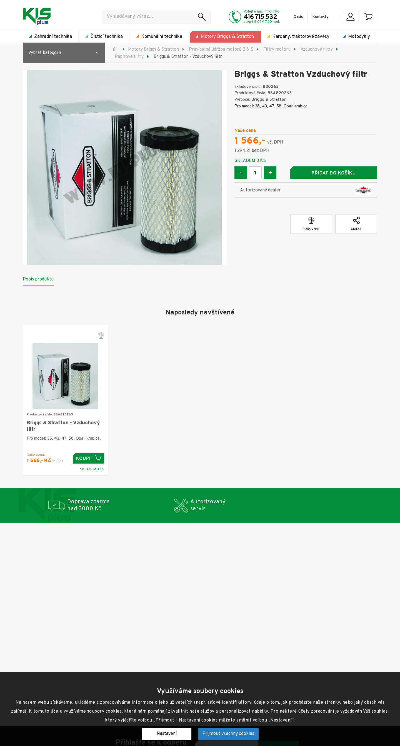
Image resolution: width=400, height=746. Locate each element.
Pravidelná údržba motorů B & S (221, 49)
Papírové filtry (129, 57)
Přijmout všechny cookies (228, 734)
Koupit (88, 458)
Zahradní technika (53, 37)
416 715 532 (260, 17)
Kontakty (320, 16)
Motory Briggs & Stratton (227, 37)
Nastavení (167, 734)
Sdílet (356, 224)
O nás (298, 16)
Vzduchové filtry (317, 49)
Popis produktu (38, 279)
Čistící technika (107, 37)
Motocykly (359, 37)
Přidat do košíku (334, 173)
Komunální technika (161, 37)
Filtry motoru (277, 49)
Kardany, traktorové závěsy (300, 37)
